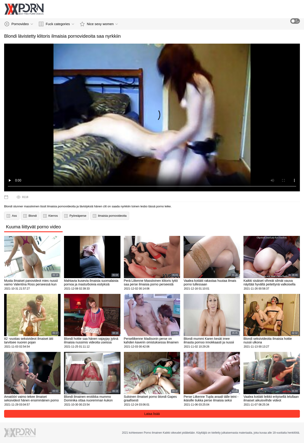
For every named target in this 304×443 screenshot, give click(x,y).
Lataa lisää (152, 414)
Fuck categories (56, 24)
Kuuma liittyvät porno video (33, 226)
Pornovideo (19, 24)
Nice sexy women (99, 24)
